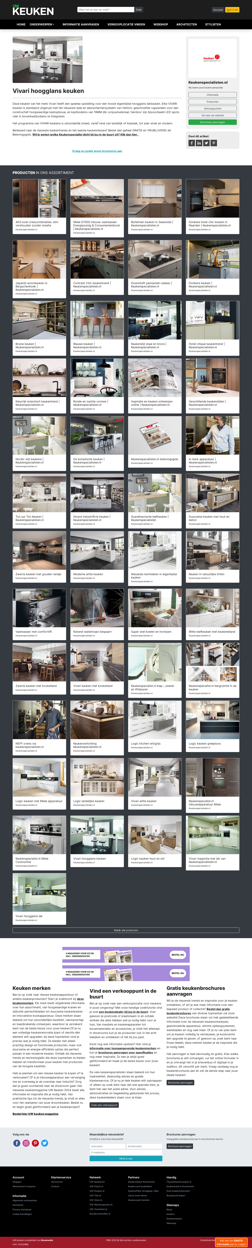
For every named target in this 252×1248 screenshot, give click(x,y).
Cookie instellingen (22, 1214)
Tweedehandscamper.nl (179, 1181)
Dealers (170, 1214)
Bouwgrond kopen (176, 1195)
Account (218, 9)
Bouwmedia (47, 1240)
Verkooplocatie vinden (126, 24)
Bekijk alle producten (126, 930)
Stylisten (213, 24)
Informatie (212, 94)
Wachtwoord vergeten (24, 1186)
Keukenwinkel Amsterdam (141, 1181)
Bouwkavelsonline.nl (100, 1213)
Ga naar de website (213, 115)
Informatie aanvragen (81, 24)
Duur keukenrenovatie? (178, 1191)
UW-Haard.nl (96, 1186)
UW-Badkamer (97, 1181)
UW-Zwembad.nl (98, 1209)
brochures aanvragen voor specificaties (125, 1052)
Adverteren (57, 1181)
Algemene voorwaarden (25, 1200)
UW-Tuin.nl (95, 1195)
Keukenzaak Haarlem (139, 1200)
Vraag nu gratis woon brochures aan (97, 151)
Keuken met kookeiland (140, 1186)
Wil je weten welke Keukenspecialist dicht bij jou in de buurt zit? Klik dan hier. (85, 134)
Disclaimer (18, 1205)
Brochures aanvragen (212, 122)
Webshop (160, 24)
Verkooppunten (212, 108)
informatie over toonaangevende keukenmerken (123, 1048)
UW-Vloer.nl (96, 1200)
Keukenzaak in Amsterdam (180, 1186)
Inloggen (17, 1181)
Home (21, 24)
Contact (55, 1186)
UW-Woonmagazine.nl (101, 1204)
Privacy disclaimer (22, 1209)
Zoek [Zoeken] (139, 9)
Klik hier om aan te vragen (231, 1242)
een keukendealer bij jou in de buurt (123, 1012)
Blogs (169, 1209)
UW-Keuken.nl (97, 1191)
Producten (213, 101)
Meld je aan (125, 1158)
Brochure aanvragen (179, 1146)
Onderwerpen (41, 24)
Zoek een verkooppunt (104, 1105)
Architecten (186, 24)
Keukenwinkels (174, 1218)
